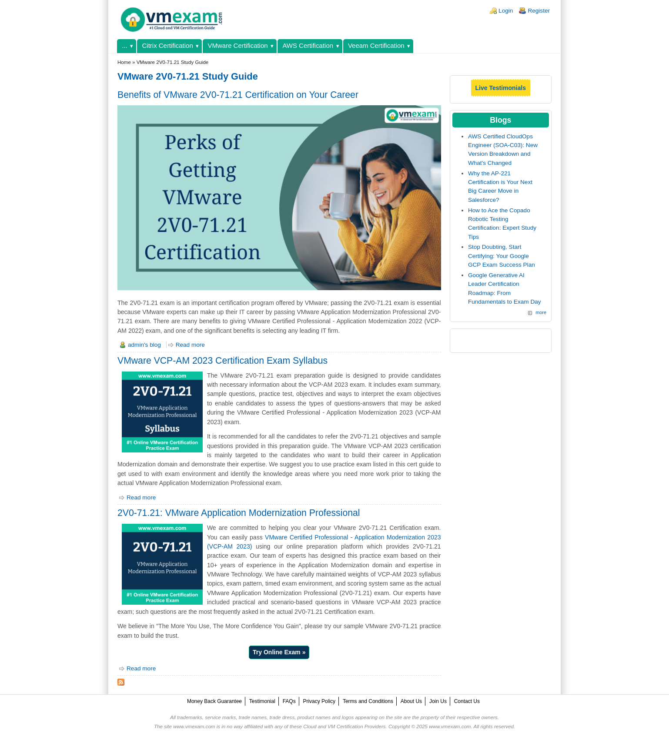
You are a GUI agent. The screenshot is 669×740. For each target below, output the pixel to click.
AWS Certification (307, 45)
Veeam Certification (376, 45)
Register (539, 10)
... (124, 45)
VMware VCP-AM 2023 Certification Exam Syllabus (222, 360)
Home (124, 62)
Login (505, 10)
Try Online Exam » (279, 652)
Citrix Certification (167, 45)
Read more (190, 345)
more (540, 312)
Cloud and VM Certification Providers (344, 726)
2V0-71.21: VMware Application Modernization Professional (238, 513)
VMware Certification (238, 45)
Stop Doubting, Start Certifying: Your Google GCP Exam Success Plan (501, 256)
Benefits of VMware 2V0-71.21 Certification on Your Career (237, 95)
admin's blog (144, 345)
